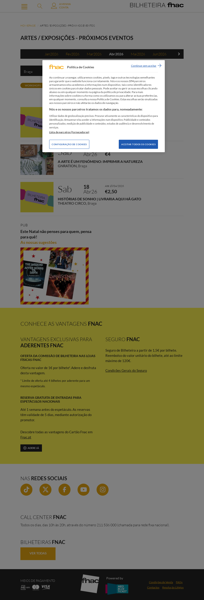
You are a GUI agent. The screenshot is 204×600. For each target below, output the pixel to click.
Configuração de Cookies (69, 144)
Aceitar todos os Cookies (138, 144)
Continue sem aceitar (143, 65)
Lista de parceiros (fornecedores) (69, 132)
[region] (103, 106)
